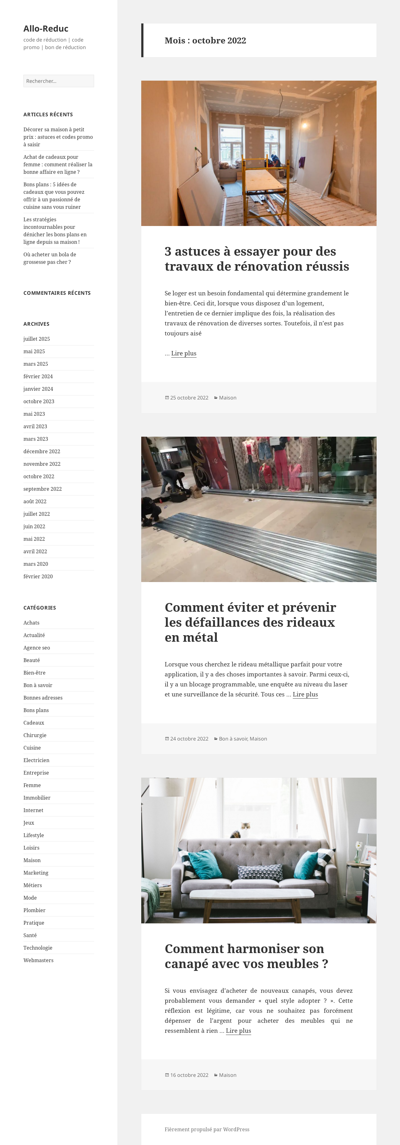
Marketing (35, 872)
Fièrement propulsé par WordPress (207, 1129)
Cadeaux (33, 722)
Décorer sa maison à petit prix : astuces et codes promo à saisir (58, 137)
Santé (30, 935)
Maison (32, 860)
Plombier (34, 910)
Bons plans (36, 710)
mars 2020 (35, 563)
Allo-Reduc (45, 28)
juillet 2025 (36, 338)
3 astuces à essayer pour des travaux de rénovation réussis (257, 258)
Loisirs (31, 847)
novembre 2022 (42, 463)
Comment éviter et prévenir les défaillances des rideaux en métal (250, 622)
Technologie (37, 947)
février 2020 (38, 576)
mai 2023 (34, 413)
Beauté (31, 660)
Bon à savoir (37, 685)
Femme (32, 785)
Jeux (28, 822)
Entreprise (36, 772)
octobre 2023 (38, 401)
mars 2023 (35, 438)
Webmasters (38, 960)
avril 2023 (35, 426)
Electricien (36, 760)
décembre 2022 (41, 451)
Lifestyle (33, 835)
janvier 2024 (38, 388)
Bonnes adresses (42, 697)
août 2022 (35, 501)
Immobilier (37, 797)
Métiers (32, 885)
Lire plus (184, 353)
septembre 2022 (42, 488)
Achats (31, 622)
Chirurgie (35, 735)
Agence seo (36, 647)
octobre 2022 (38, 476)
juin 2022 (34, 526)
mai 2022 (34, 538)
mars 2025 (35, 363)
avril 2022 (35, 551)
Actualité (34, 635)
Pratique (33, 922)
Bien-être (34, 672)
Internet (33, 810)
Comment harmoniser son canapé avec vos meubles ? (246, 956)
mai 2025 (34, 351)
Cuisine (32, 747)
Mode (30, 897)
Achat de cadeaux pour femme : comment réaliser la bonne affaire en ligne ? (57, 164)
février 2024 (38, 376)
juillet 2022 (36, 513)
